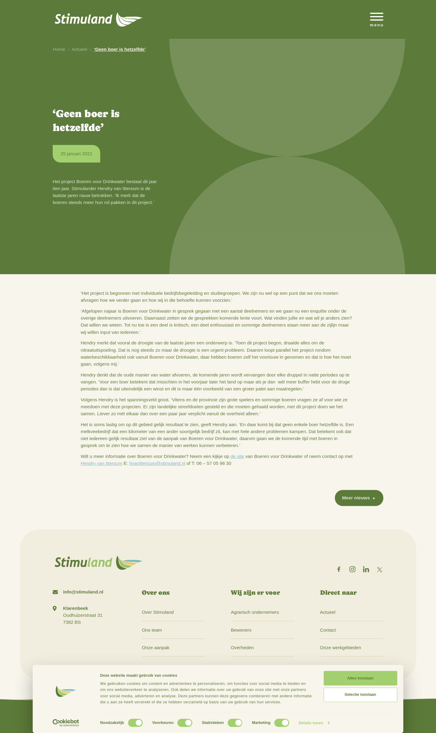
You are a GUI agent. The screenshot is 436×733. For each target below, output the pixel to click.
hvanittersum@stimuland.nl (157, 463)
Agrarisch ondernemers (255, 612)
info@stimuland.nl (83, 591)
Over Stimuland (157, 612)
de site (237, 456)
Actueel (79, 49)
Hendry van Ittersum (101, 463)
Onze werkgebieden (340, 647)
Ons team (152, 630)
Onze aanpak (155, 647)
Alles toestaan (360, 678)
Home (59, 49)
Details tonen (311, 723)
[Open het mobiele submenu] (376, 19)
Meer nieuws (356, 497)
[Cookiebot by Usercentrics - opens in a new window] (65, 723)
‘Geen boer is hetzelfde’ (120, 49)
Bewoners (241, 630)
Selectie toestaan (360, 694)
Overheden (242, 647)
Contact (328, 630)
